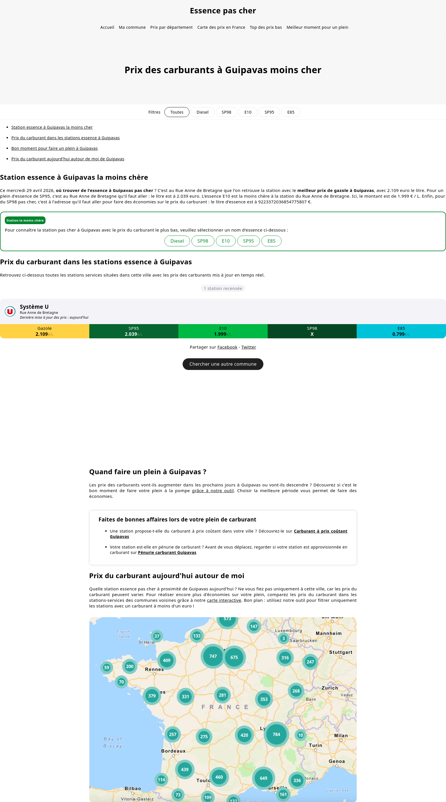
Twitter (248, 347)
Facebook (227, 347)
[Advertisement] (223, 421)
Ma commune (132, 27)
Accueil (107, 27)
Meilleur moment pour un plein (317, 27)
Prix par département (171, 27)
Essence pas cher (223, 10)
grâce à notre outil (213, 490)
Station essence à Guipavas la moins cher (52, 127)
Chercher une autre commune (223, 364)
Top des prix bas (266, 27)
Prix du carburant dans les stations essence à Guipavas (65, 137)
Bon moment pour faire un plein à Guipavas (54, 148)
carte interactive (224, 600)
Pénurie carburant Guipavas (167, 552)
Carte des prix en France (221, 27)
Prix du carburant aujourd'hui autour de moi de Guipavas (67, 158)
